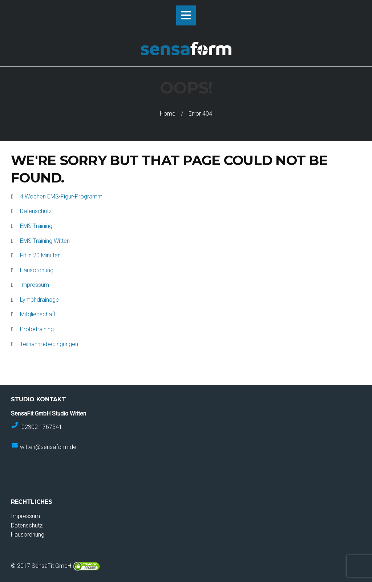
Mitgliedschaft (38, 314)
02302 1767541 (41, 426)
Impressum (34, 284)
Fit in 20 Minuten (40, 255)
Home (167, 113)
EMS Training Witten (45, 240)
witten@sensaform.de (48, 446)
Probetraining (37, 329)
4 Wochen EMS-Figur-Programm (61, 196)
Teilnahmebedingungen (49, 344)
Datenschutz (36, 211)
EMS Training (36, 225)
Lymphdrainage (39, 299)
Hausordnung (36, 270)
